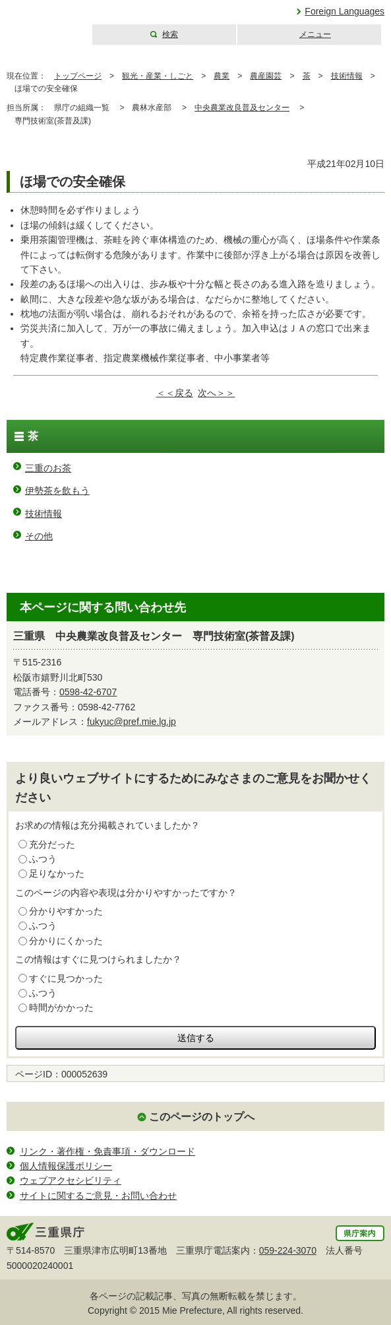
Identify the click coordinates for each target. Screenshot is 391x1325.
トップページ (78, 76)
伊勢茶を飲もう (57, 490)
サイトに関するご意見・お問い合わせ (98, 1195)
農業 (221, 76)
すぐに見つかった (66, 978)
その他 (39, 536)
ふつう (43, 859)
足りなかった (56, 873)
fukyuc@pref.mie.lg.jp (131, 721)
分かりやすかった (66, 911)
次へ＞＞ (216, 393)
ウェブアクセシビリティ (70, 1180)
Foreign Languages (344, 11)
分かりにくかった (66, 940)
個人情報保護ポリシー (66, 1166)
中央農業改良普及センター (242, 107)
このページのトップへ (202, 1116)
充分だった (52, 844)
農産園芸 (266, 76)
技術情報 (347, 76)
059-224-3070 (287, 1250)
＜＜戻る (174, 393)
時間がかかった (61, 1007)
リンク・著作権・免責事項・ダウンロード (107, 1151)
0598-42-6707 (88, 692)
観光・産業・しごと (157, 76)
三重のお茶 (48, 468)
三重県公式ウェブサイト (44, 22)
